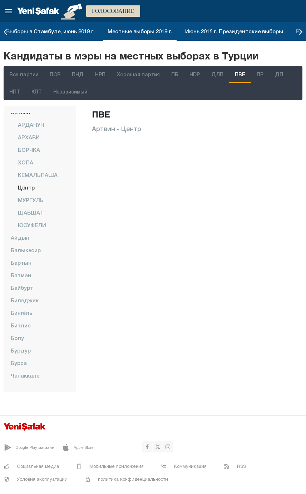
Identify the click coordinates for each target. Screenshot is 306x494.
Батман (21, 275)
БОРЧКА (29, 150)
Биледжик (25, 300)
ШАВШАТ (31, 212)
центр (26, 187)
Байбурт (22, 287)
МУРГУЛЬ (31, 200)
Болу (17, 338)
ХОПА (25, 162)
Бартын (21, 262)
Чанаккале (25, 375)
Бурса (19, 363)
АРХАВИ (29, 137)
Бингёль (21, 313)
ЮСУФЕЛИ (32, 225)
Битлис (21, 325)
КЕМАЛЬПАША (38, 175)
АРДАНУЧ (31, 124)
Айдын (20, 237)
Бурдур (21, 350)
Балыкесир (26, 250)
